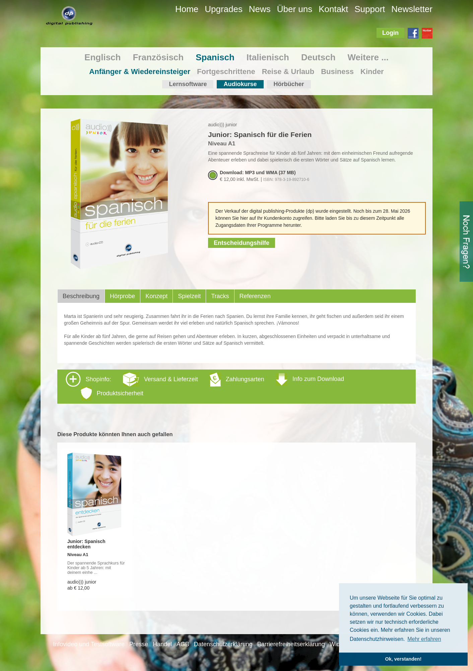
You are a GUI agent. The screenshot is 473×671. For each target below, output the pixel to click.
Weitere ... (368, 57)
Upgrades (224, 9)
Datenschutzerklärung (223, 644)
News (260, 9)
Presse (138, 644)
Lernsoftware (188, 84)
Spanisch (215, 57)
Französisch (158, 57)
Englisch (102, 57)
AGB (183, 644)
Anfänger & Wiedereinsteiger (139, 71)
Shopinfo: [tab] (205, 386)
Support (369, 9)
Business (337, 71)
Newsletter (411, 9)
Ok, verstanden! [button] (403, 659)
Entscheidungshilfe (241, 243)
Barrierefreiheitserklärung (291, 644)
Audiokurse (240, 84)
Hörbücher (289, 84)
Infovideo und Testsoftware (89, 644)
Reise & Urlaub (288, 71)
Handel (162, 644)
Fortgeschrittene (226, 71)
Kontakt (333, 9)
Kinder (372, 71)
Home (186, 9)
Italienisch (268, 57)
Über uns (295, 9)
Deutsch (318, 57)
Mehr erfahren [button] (424, 639)
